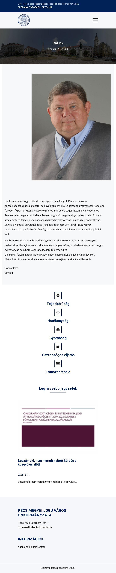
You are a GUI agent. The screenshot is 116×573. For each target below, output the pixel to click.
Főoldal (52, 49)
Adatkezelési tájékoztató (31, 546)
